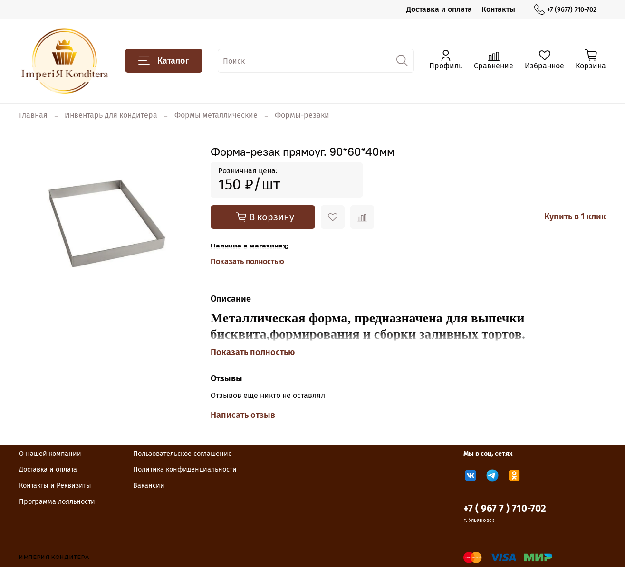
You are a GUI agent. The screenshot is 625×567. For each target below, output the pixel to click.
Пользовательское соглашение (182, 454)
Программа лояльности (57, 502)
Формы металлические (216, 115)
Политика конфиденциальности (185, 469)
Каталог (163, 60)
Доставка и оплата (439, 9)
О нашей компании (50, 454)
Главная (33, 115)
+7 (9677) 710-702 (565, 10)
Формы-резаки (302, 115)
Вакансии (148, 486)
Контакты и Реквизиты (55, 486)
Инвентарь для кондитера (111, 115)
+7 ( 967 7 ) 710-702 (504, 509)
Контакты (498, 9)
